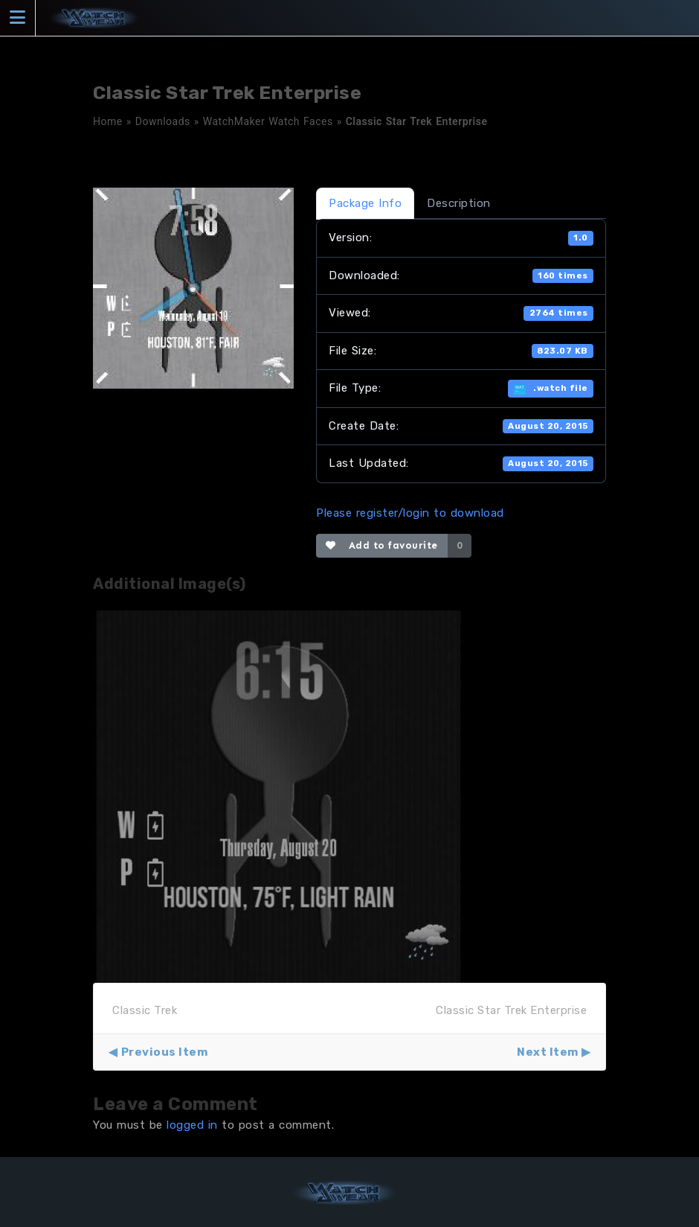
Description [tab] (459, 203)
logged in (192, 1125)
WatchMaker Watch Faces (268, 121)
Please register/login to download (410, 513)
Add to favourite (382, 545)
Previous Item (164, 1052)
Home (108, 121)
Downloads (162, 121)
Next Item (548, 1052)
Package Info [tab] (365, 203)
